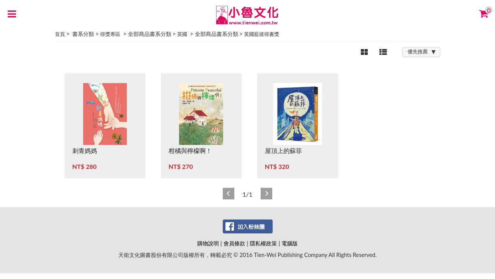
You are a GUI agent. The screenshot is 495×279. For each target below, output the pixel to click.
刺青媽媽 (84, 150)
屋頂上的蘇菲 (283, 150)
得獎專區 (110, 34)
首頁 (60, 34)
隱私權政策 (263, 243)
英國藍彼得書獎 (261, 34)
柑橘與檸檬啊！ (190, 150)
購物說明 (208, 243)
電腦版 (290, 243)
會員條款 (234, 243)
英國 (182, 34)
